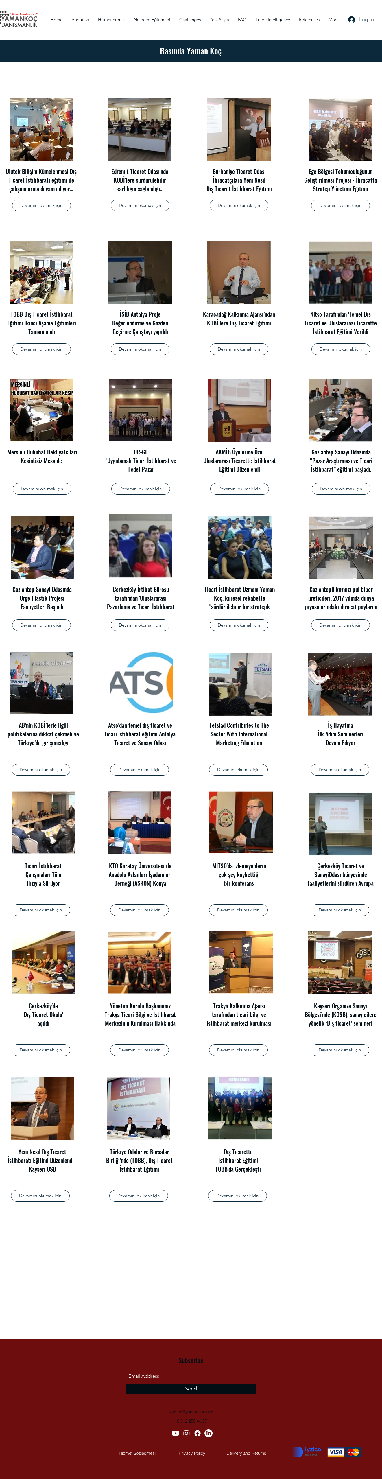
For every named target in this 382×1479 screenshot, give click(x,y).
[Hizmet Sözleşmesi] (137, 1453)
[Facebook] (197, 1433)
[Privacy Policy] (192, 1453)
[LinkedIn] (208, 1433)
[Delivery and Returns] (246, 1453)
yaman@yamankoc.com (192, 1411)
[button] (41, 205)
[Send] (191, 1389)
